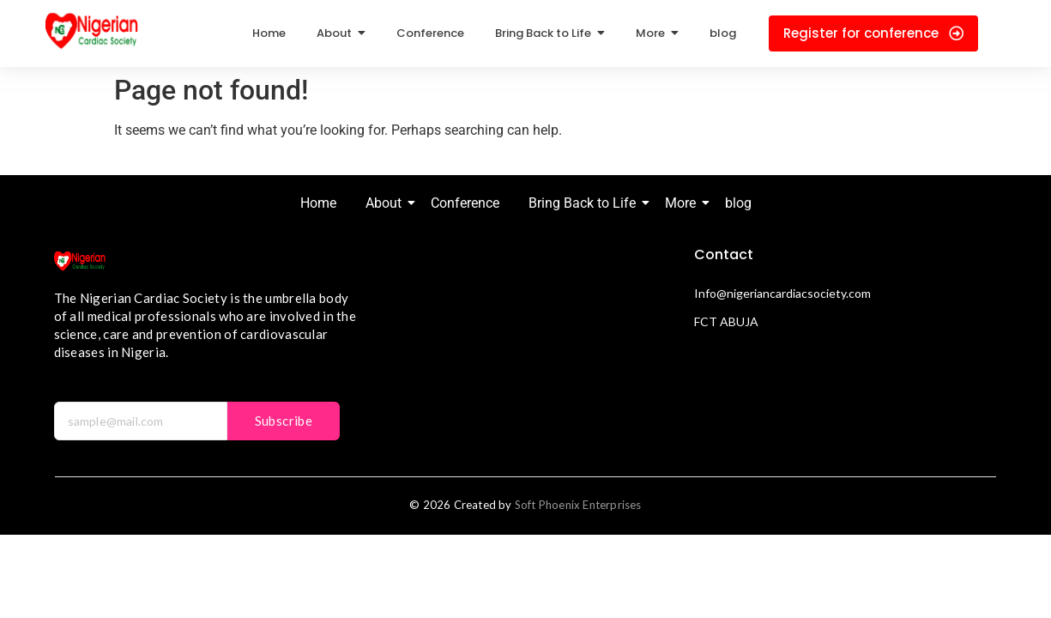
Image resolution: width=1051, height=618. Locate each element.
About (386, 203)
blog (738, 203)
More (683, 203)
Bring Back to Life (585, 203)
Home (318, 203)
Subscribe (284, 420)
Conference (465, 203)
